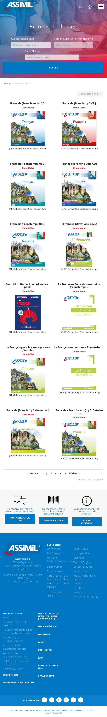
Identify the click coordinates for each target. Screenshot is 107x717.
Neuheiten (44, 634)
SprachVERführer (83, 566)
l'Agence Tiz (57, 713)
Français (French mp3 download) (27, 410)
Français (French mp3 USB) (27, 163)
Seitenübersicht (17, 710)
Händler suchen (53, 520)
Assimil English (82, 562)
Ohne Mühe (54, 549)
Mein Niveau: (33, 51)
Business (79, 558)
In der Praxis (81, 549)
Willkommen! (81, 571)
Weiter (74, 473)
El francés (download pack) (79, 224)
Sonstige (79, 588)
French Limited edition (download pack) (27, 286)
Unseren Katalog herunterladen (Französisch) (48, 616)
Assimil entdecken (87, 521)
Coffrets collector (13, 669)
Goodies (78, 592)
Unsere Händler (47, 626)
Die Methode (10, 675)
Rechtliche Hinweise (34, 710)
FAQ (40, 658)
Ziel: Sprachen (55, 553)
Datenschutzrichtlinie (85, 710)
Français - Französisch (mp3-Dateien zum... (79, 412)
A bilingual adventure (86, 597)
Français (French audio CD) (27, 103)
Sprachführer (54, 566)
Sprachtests (46, 676)
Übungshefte (81, 553)
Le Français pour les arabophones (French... (28, 349)
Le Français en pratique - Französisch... (79, 347)
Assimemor (80, 583)
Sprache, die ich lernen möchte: (73, 39)
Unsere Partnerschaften (18, 682)
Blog (41, 642)
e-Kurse (7, 617)
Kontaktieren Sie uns (20, 519)
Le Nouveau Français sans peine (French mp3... (79, 286)
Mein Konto (45, 650)
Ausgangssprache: (22, 39)
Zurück (33, 473)
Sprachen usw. (55, 571)
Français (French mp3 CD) (79, 103)
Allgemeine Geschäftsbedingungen (59, 710)
